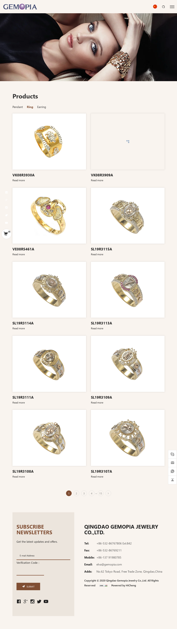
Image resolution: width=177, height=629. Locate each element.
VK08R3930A (23, 175)
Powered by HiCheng (123, 588)
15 (100, 493)
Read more (18, 180)
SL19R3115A (101, 249)
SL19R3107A (101, 471)
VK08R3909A (102, 175)
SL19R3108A (22, 471)
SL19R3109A (101, 397)
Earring (41, 106)
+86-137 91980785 (108, 559)
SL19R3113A (101, 323)
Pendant (17, 106)
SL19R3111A (22, 397)
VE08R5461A (23, 249)
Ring (30, 106)
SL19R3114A (22, 323)
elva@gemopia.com (109, 566)
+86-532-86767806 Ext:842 (114, 545)
